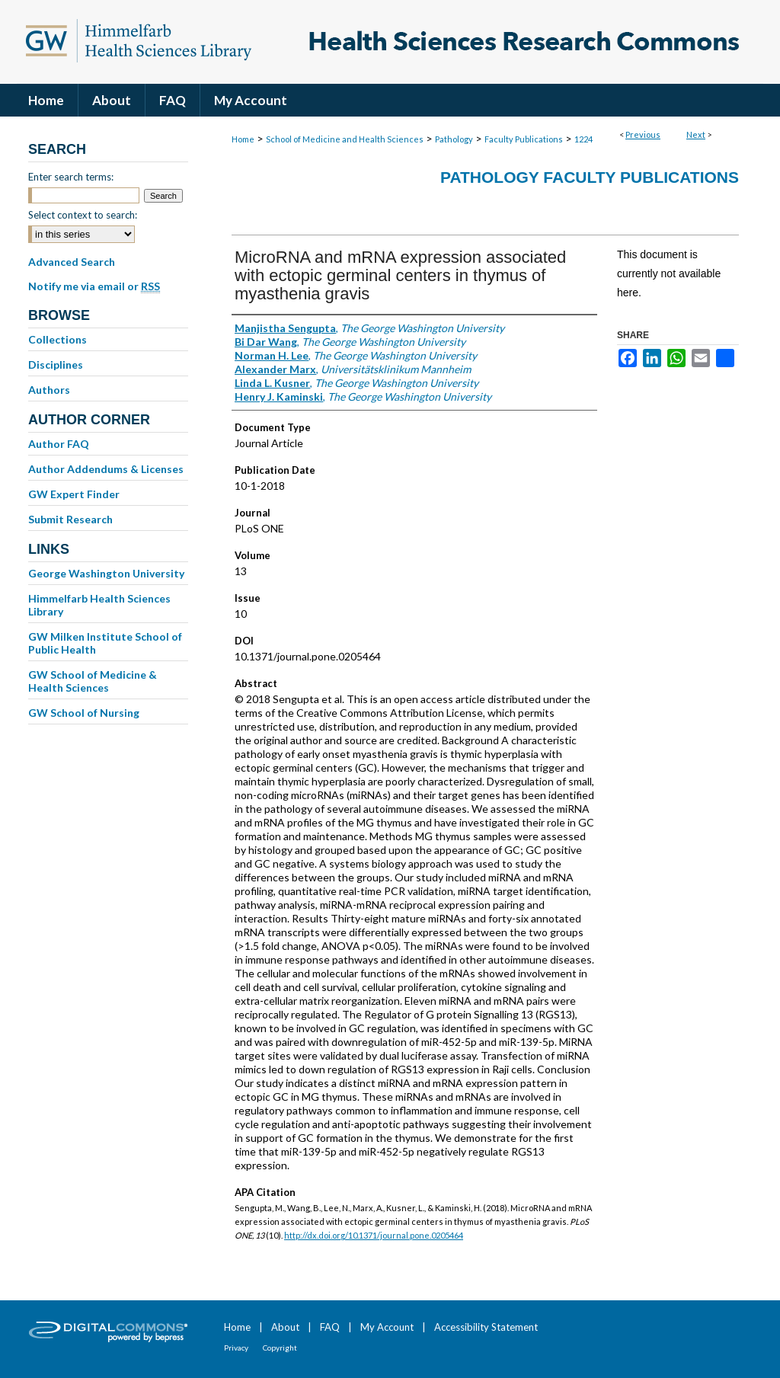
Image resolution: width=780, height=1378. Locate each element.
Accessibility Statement (486, 1327)
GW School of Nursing (83, 712)
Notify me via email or (94, 286)
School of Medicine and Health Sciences (345, 139)
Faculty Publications (523, 139)
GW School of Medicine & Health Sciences (92, 681)
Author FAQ (58, 443)
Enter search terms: (70, 177)
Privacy (236, 1347)
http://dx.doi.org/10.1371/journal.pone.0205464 (373, 1235)
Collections (57, 339)
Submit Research (70, 519)
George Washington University (106, 573)
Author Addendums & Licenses (106, 468)
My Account (387, 1327)
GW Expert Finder (74, 494)
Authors (49, 389)
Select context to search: (82, 215)
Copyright (280, 1347)
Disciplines (55, 364)
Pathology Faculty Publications (589, 177)
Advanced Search (71, 261)
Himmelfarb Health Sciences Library (99, 605)
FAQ (330, 1327)
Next (695, 134)
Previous (642, 134)
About (285, 1327)
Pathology (454, 139)
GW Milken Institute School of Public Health (105, 643)
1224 (583, 139)
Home (243, 139)
